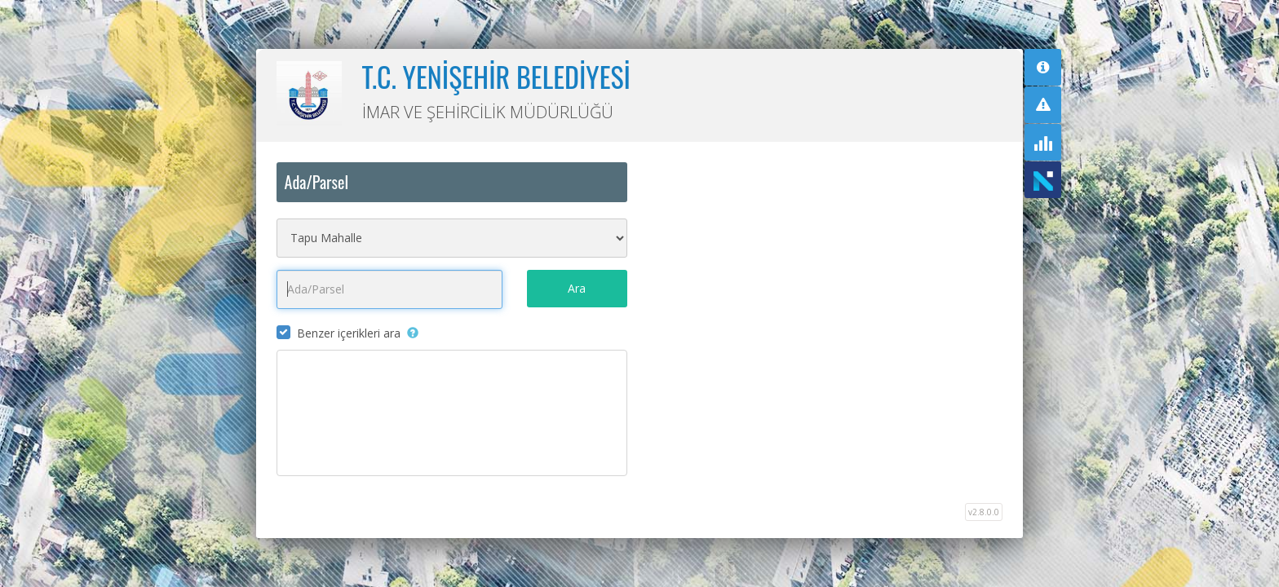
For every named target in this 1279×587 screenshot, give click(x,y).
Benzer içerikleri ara (349, 333)
